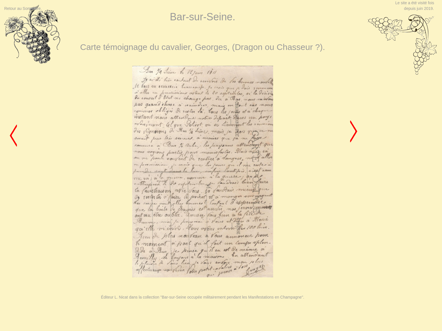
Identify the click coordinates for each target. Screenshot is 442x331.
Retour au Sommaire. (23, 8)
